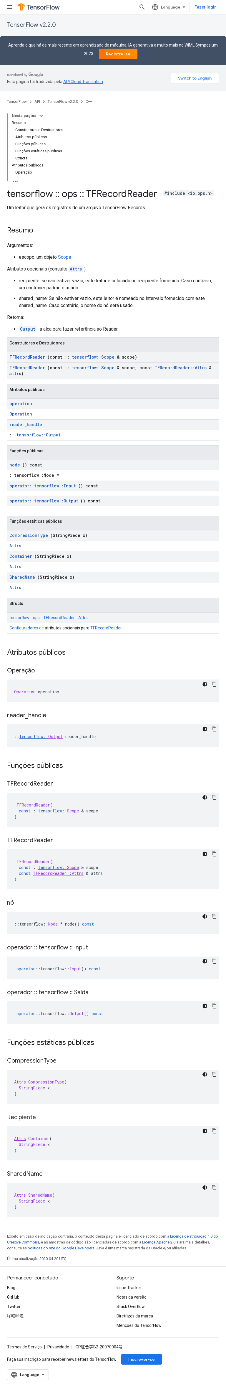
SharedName (22, 577)
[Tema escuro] (205, 684)
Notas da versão (132, 1297)
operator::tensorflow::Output (43, 501)
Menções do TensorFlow (139, 1325)
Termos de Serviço (24, 1347)
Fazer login (206, 7)
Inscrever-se (141, 1359)
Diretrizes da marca (135, 1316)
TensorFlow (17, 101)
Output (27, 329)
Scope (64, 257)
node (14, 465)
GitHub (13, 1297)
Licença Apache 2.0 (158, 1242)
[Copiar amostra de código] (214, 684)
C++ (89, 101)
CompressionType (28, 535)
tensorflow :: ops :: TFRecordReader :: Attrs (48, 617)
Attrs (76, 269)
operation (20, 403)
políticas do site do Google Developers (61, 1248)
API (37, 101)
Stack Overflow (131, 1306)
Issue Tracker (129, 1287)
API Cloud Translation (83, 81)
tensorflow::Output (38, 435)
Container (20, 556)
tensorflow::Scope (93, 357)
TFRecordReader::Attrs (180, 367)
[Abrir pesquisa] (142, 7)
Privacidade (58, 1347)
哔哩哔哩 (15, 1316)
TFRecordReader (27, 357)
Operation (20, 414)
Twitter (14, 1306)
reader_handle (25, 424)
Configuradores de (26, 628)
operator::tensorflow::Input (42, 486)
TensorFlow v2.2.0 (31, 25)
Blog (11, 1287)
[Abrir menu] (9, 7)
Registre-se (118, 54)
